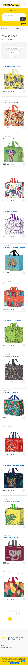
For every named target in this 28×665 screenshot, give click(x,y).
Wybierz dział (14, 11)
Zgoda (23, 661)
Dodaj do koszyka (23, 91)
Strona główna (4, 28)
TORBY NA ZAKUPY (7, 64)
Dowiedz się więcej (14, 663)
